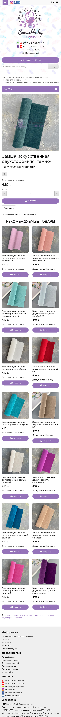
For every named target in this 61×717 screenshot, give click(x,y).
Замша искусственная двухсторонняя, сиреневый (43, 480)
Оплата (5, 639)
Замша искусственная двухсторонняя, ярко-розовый (13, 591)
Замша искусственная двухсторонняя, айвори (14, 367)
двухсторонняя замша (12, 617)
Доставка (6, 642)
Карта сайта (7, 672)
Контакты (6, 645)
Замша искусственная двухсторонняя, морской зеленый (15, 535)
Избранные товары (10, 660)
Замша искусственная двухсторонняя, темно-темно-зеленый (31, 82)
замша (10, 615)
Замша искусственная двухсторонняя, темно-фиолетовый (44, 591)
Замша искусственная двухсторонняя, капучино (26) (45, 424)
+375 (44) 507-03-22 (33, 43)
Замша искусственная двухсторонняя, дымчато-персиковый (45, 258)
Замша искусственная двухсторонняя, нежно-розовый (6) (14, 258)
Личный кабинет (9, 657)
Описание (9, 208)
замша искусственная (44, 615)
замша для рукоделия (23, 615)
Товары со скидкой (10, 663)
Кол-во (5, 189)
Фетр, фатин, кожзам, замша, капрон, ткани (28, 77)
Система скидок (9, 648)
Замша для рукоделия (13, 80)
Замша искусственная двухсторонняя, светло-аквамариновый (14, 314)
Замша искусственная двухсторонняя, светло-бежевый (14, 480)
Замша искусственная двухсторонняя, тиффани (15, 423)
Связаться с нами (10, 669)
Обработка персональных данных (17, 636)
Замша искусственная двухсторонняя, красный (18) (45, 369)
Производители (9, 666)
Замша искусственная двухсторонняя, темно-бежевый (44, 535)
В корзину (30, 201)
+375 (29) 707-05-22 (33, 46)
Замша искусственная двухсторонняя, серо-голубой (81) (43, 314)
